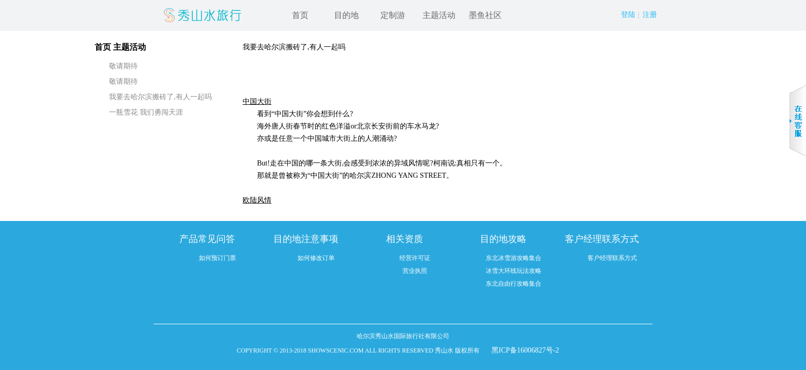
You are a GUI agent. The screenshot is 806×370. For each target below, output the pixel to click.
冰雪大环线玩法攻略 (513, 270)
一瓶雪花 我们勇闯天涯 (146, 112)
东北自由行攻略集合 (513, 283)
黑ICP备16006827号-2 (525, 350)
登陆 (628, 14)
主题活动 (439, 15)
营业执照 (414, 270)
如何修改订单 (316, 258)
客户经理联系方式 (612, 258)
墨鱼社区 (485, 15)
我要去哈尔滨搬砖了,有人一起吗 (160, 97)
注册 (650, 14)
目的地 (346, 15)
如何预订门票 (217, 258)
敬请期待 (123, 66)
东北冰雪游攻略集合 (513, 258)
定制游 (392, 15)
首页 (300, 15)
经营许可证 (414, 258)
